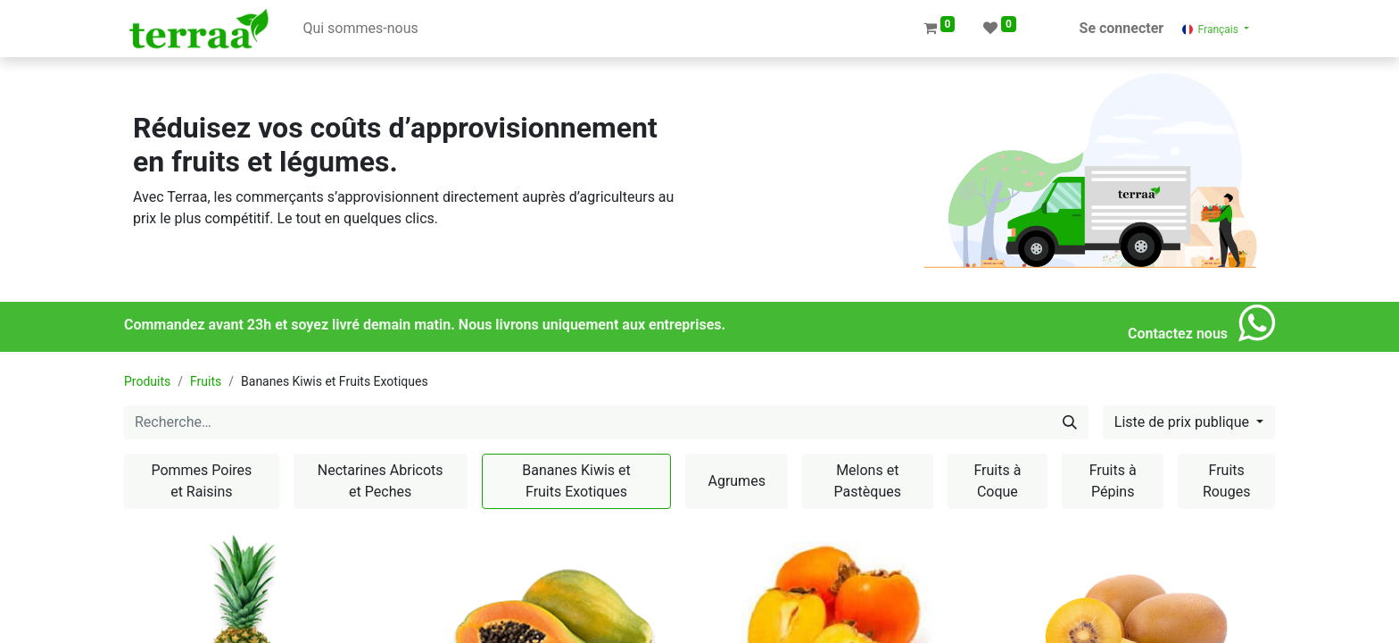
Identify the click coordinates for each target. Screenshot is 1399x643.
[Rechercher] (1070, 422)
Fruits (205, 381)
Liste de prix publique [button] (1183, 421)
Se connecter (1122, 28)
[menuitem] (360, 28)
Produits (147, 381)
